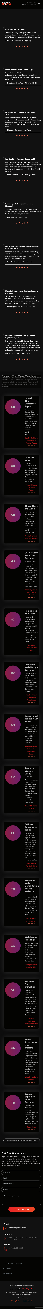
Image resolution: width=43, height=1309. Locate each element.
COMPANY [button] (21, 1274)
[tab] (21, 1263)
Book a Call (31, 2)
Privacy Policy (15, 1301)
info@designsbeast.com (17, 1228)
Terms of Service (27, 1301)
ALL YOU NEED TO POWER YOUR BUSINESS (21, 1138)
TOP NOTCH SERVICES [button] (21, 1264)
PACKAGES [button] (21, 1269)
